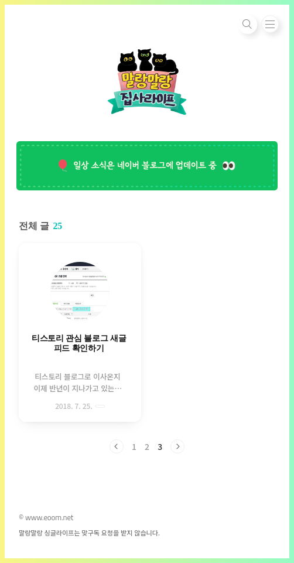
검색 (248, 24)
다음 (177, 446)
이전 (117, 446)
